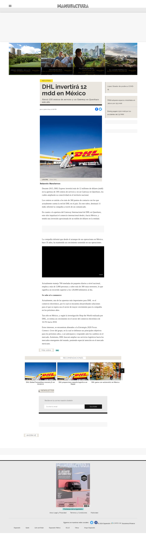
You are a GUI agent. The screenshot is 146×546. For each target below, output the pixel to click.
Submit (93, 406)
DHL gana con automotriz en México (105, 382)
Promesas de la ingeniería (73, 509)
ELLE (68, 528)
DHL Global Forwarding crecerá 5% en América (40, 383)
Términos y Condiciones (78, 513)
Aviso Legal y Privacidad (58, 513)
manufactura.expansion (96, 522)
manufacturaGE (91, 522)
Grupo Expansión (89, 528)
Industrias (46, 81)
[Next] (122, 370)
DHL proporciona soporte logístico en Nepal (73, 383)
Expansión (17, 528)
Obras (77, 528)
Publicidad (94, 513)
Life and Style (39, 528)
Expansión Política (54, 528)
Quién (27, 528)
